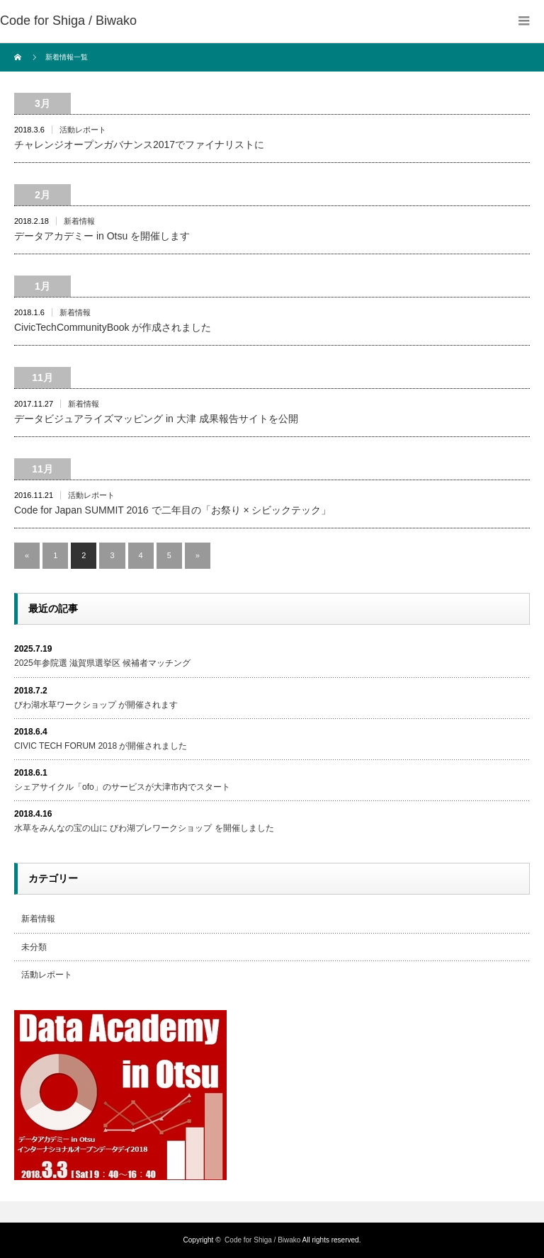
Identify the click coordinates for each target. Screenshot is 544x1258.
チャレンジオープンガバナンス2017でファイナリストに (139, 144)
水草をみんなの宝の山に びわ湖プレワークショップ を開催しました (144, 828)
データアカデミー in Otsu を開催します (102, 236)
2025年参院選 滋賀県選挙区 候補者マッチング (102, 663)
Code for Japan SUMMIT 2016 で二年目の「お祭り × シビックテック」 (172, 510)
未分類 (34, 947)
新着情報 (79, 221)
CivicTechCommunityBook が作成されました (113, 327)
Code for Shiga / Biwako (68, 20)
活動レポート (83, 129)
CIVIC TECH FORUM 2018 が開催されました (100, 746)
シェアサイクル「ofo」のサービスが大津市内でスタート (122, 787)
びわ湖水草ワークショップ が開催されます (96, 705)
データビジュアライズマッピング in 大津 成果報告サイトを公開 (156, 418)
